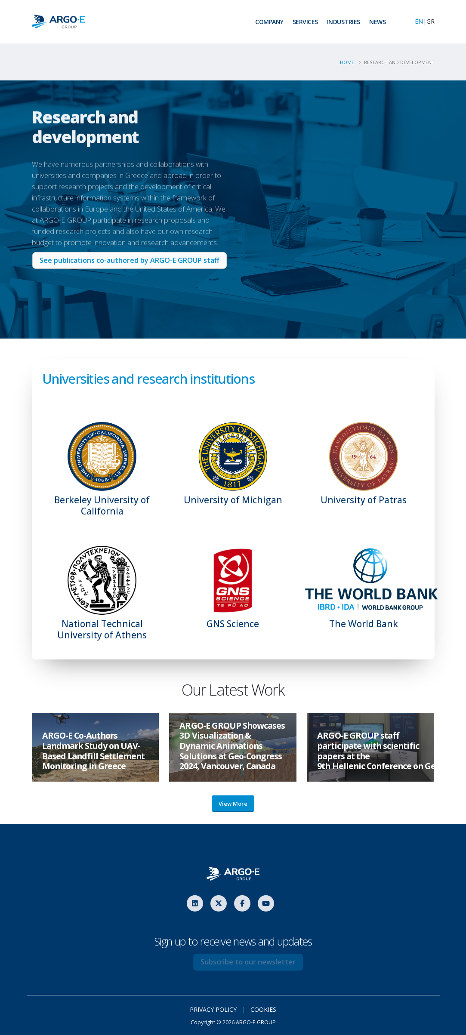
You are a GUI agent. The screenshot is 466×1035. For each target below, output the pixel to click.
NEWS (377, 22)
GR (430, 21)
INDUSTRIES (343, 22)
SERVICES (305, 22)
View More (233, 803)
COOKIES (263, 1009)
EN (419, 21)
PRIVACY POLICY (213, 1009)
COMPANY (269, 22)
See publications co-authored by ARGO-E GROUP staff (134, 260)
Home (347, 62)
